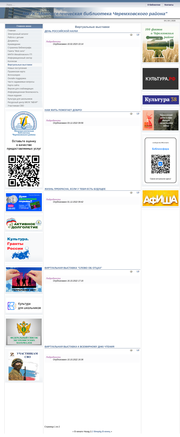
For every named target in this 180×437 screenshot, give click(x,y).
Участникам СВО (16, 106)
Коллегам (12, 61)
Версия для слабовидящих (20, 88)
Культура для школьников (20, 99)
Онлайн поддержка (17, 78)
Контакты (169, 5)
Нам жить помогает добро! (63, 110)
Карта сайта (13, 85)
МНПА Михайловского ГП (20, 54)
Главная (12, 30)
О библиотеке (154, 5)
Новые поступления (17, 68)
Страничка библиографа (19, 47)
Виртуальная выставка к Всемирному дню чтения (79, 346)
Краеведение (14, 44)
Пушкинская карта (16, 71)
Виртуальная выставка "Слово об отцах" (73, 268)
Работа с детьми (15, 37)
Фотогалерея (14, 75)
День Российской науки (61, 31)
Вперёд (97, 431)
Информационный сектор (20, 58)
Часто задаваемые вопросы (21, 82)
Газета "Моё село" (16, 51)
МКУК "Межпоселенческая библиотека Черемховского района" (95, 13)
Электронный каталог (18, 34)
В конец (106, 431)
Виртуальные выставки (20, 65)
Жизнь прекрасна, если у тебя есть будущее (75, 189)
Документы (13, 41)
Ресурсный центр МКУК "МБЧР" (23, 102)
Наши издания (14, 95)
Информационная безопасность (23, 92)
